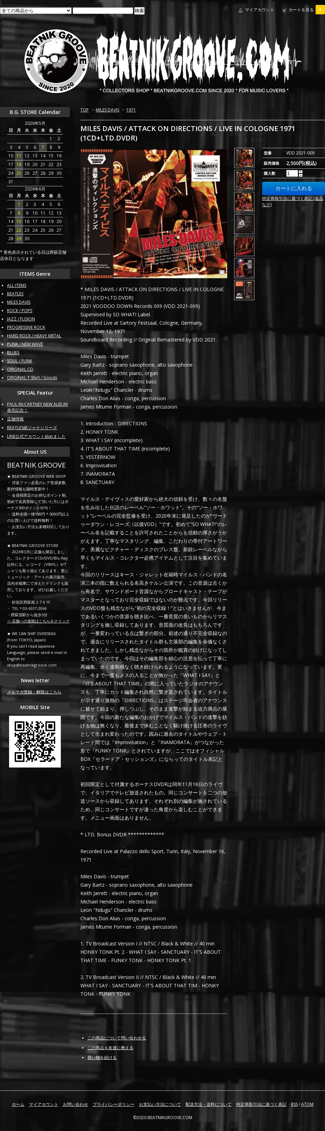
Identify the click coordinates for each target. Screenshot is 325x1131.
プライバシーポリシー (114, 1104)
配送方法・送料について (209, 1104)
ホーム (18, 1104)
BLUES (13, 352)
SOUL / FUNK (19, 361)
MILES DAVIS (107, 110)
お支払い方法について (160, 1104)
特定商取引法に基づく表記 (261, 1104)
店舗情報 (15, 419)
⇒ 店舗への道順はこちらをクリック (38, 621)
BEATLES (15, 294)
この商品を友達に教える (110, 1048)
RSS (294, 1104)
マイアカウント (259, 10)
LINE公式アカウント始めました (36, 436)
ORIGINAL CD (20, 369)
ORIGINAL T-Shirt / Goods (32, 378)
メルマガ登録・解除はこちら (34, 692)
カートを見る (307, 10)
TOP (84, 110)
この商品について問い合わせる (116, 1038)
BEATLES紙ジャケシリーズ (32, 428)
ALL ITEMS (16, 285)
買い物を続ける (102, 1057)
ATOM (307, 1104)
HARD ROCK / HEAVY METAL (34, 336)
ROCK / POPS (19, 311)
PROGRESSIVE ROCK (26, 327)
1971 (131, 110)
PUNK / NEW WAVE (25, 344)
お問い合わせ (75, 1104)
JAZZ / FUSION (21, 319)
